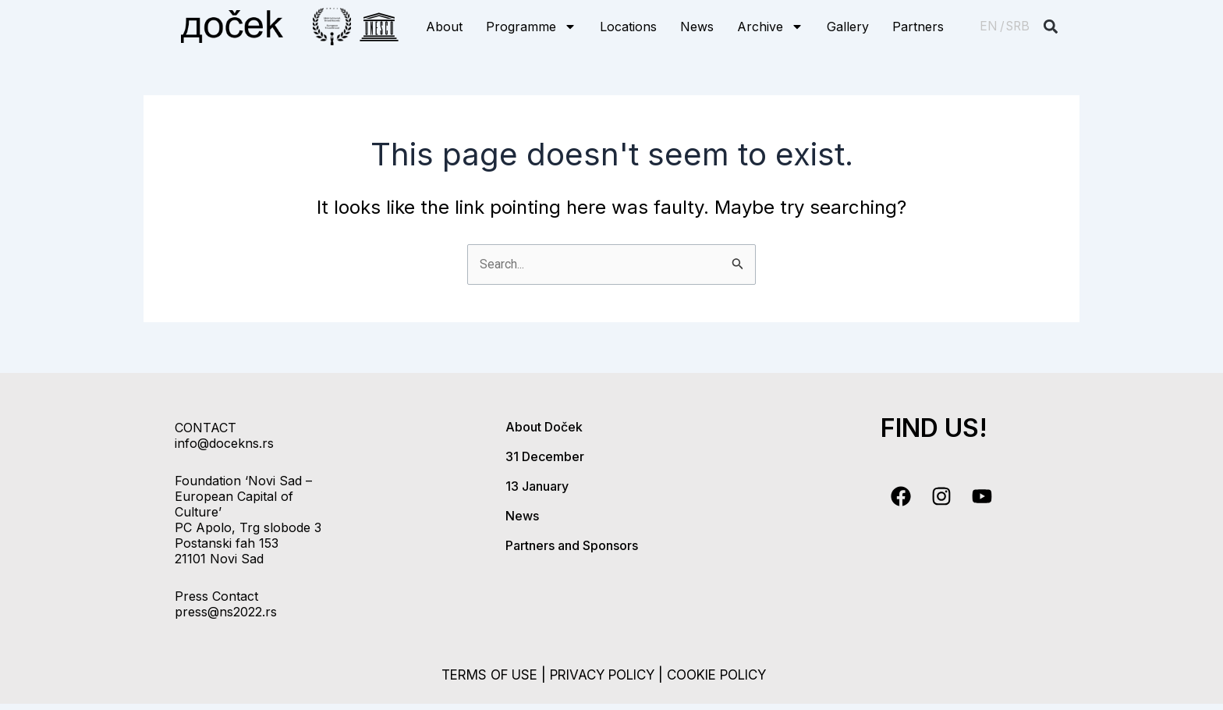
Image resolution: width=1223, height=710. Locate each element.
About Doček (544, 427)
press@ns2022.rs (226, 611)
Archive (770, 26)
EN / (992, 26)
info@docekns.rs (224, 443)
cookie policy (727, 674)
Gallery (848, 26)
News (697, 26)
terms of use (478, 674)
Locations (628, 26)
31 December (544, 456)
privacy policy (601, 674)
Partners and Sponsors (571, 545)
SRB (1018, 26)
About (444, 26)
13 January (537, 486)
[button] (1051, 27)
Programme (531, 26)
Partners (918, 26)
